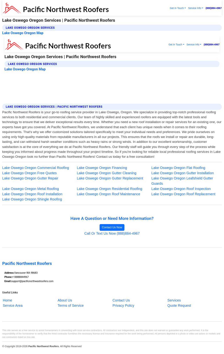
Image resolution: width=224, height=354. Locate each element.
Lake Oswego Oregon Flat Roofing (178, 168)
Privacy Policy (123, 305)
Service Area (13, 305)
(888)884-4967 (214, 8)
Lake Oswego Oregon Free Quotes (29, 173)
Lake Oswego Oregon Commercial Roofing (35, 168)
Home (7, 300)
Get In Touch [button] (177, 8)
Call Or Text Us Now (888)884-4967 (112, 233)
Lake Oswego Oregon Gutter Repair (30, 178)
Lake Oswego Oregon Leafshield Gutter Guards (182, 180)
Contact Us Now (112, 227)
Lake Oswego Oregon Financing (102, 168)
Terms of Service (71, 305)
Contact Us (121, 300)
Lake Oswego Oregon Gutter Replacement (110, 178)
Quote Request (179, 305)
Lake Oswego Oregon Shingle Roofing (32, 199)
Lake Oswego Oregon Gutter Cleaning (106, 173)
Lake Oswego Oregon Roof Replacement (183, 194)
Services (174, 300)
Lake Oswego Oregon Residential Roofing (109, 189)
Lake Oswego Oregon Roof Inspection (181, 189)
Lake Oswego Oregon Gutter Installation (182, 173)
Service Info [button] (194, 8)
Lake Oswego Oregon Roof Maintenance (108, 194)
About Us (65, 300)
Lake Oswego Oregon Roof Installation (32, 194)
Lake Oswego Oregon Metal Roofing (30, 189)
